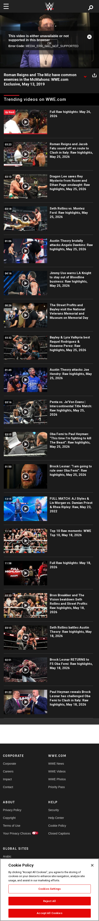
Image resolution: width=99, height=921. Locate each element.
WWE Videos (57, 771)
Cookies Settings (49, 888)
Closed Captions (59, 833)
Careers (8, 771)
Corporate (9, 763)
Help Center (56, 818)
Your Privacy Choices (14, 833)
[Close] (92, 865)
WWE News (56, 763)
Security (53, 810)
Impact (7, 779)
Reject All (49, 901)
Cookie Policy (57, 825)
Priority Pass (56, 787)
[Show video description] (85, 75)
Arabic (7, 856)
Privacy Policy (12, 810)
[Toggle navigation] (6, 6)
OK (49, 43)
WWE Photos (57, 779)
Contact (8, 787)
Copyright (9, 818)
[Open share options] (94, 75)
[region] (49, 890)
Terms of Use (11, 825)
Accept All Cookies (49, 913)
